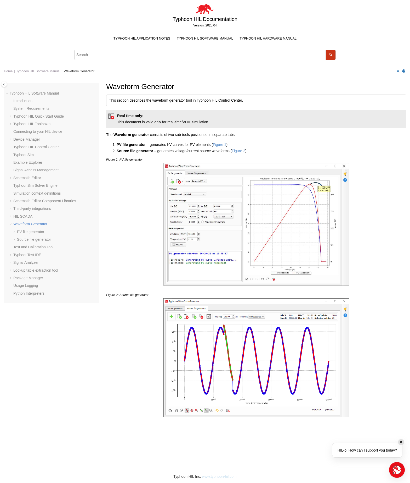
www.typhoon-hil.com (219, 476)
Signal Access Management (36, 170)
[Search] (331, 55)
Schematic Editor (27, 178)
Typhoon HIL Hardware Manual (268, 38)
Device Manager (26, 139)
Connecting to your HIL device (37, 131)
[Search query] (205, 55)
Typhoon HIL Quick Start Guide (38, 116)
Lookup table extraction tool (35, 270)
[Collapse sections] (398, 71)
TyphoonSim (23, 155)
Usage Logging (25, 285)
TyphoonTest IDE (27, 255)
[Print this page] (404, 71)
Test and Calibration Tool (33, 247)
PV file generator (30, 232)
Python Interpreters (28, 293)
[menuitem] (141, 38)
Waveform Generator (79, 71)
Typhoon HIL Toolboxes (32, 124)
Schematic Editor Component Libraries (44, 201)
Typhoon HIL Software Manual (205, 38)
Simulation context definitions (37, 193)
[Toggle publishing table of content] (4, 84)
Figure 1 (219, 144)
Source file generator (34, 239)
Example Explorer (27, 162)
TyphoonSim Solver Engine (35, 185)
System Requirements (31, 108)
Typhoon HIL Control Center (36, 147)
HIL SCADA (22, 216)
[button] (7, 93)
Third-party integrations (32, 208)
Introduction (22, 101)
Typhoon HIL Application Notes (141, 38)
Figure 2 (238, 151)
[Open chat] (397, 470)
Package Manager (28, 278)
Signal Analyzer (26, 262)
